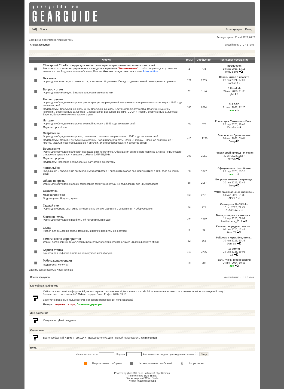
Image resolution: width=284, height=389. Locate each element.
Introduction (150, 71)
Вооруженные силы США (75, 109)
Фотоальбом (51, 168)
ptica (61, 158)
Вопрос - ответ (53, 89)
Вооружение (51, 148)
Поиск (43, 29)
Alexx (232, 198)
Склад (47, 227)
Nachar (232, 83)
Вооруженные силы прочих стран (73, 114)
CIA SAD (234, 104)
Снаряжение (51, 133)
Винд (232, 141)
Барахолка (50, 190)
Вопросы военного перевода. (234, 179)
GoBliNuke (232, 210)
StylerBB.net (150, 375)
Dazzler (231, 127)
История (49, 120)
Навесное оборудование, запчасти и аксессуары (86, 162)
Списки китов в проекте (234, 77)
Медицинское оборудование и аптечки (75, 142)
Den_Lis (231, 243)
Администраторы (65, 304)
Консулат (63, 264)
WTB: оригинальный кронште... (234, 192)
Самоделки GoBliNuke (234, 204)
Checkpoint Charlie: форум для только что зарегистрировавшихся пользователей (99, 65)
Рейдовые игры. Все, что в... (234, 237)
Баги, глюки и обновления (234, 259)
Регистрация (234, 29)
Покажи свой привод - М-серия (234, 152)
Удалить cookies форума (42, 270)
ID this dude (234, 88)
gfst (232, 94)
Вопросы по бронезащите (234, 135)
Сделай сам (51, 205)
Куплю (74, 198)
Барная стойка (53, 250)
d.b (231, 254)
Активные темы (65, 40)
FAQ (34, 29)
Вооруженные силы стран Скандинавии (79, 111)
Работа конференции (57, 260)
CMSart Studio (151, 378)
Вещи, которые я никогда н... (234, 215)
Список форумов (40, 44)
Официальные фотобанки (233, 168)
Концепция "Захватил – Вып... (234, 121)
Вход (248, 29)
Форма (64, 140)
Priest (61, 194)
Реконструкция (53, 99)
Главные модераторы (89, 304)
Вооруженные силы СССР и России (125, 111)
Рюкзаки (139, 140)
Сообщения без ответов (42, 40)
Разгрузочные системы (82, 140)
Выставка (49, 78)
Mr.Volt (232, 158)
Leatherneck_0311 (231, 221)
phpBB (130, 373)
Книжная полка (53, 216)
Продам (64, 198)
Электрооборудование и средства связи (123, 142)
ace (231, 110)
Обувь (128, 140)
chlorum (62, 127)
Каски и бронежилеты (110, 140)
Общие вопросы (54, 180)
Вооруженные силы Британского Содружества (118, 109)
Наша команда (65, 270)
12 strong (234, 248)
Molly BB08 (231, 71)
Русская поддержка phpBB (142, 381)
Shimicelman (149, 337)
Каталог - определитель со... (234, 226)
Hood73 (231, 232)
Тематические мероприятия (62, 239)
